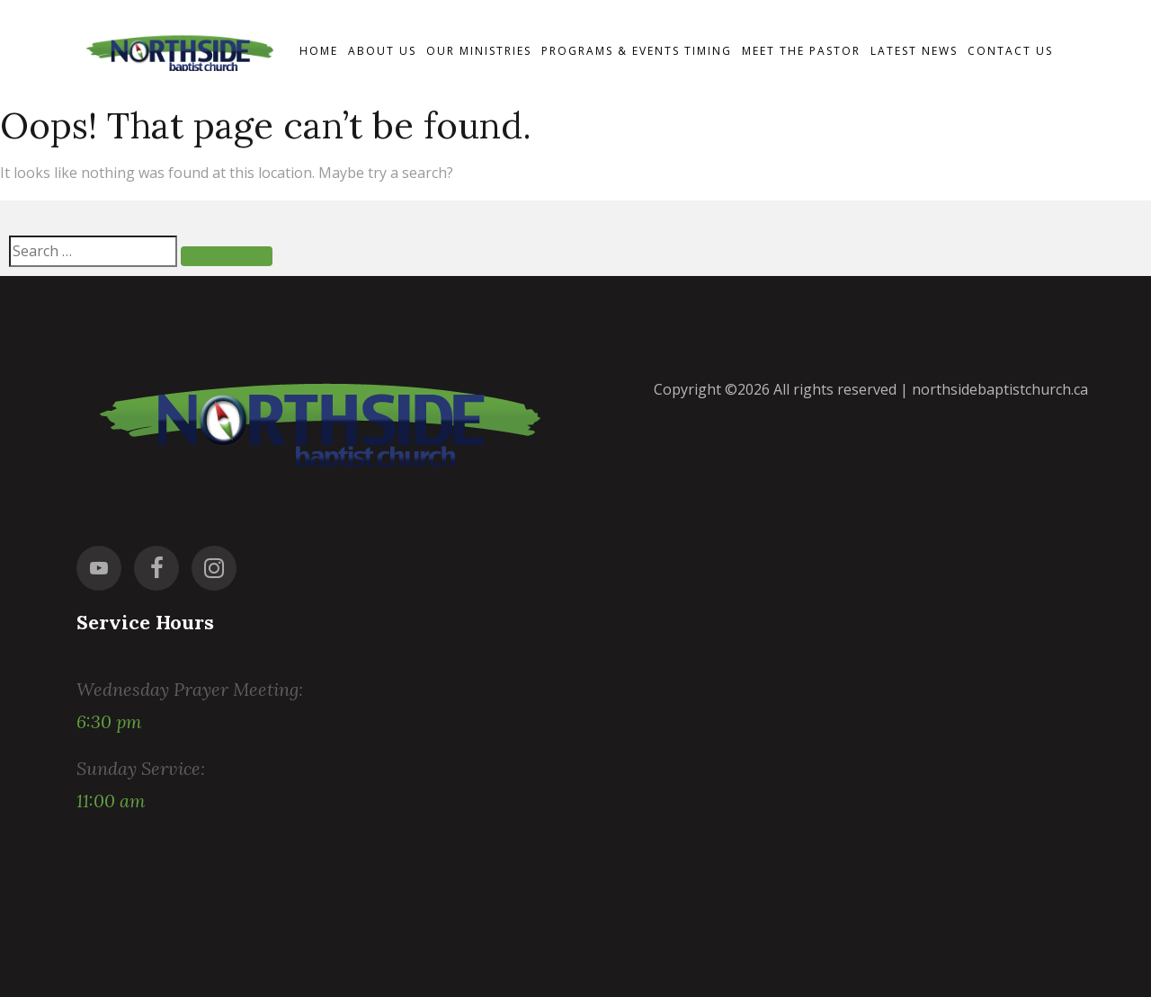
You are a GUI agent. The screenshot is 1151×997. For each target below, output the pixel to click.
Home (318, 50)
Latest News (914, 50)
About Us (382, 50)
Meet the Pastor (801, 50)
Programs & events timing (636, 50)
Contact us (1010, 50)
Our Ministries (478, 50)
